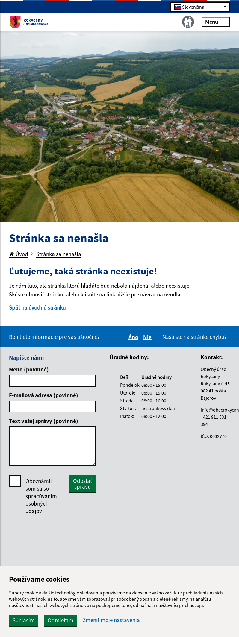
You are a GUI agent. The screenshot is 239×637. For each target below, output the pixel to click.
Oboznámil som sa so (41, 496)
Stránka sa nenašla (58, 253)
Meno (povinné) (29, 369)
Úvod (18, 253)
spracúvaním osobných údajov (41, 503)
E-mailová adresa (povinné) (43, 395)
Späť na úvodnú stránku (37, 307)
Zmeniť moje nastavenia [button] (111, 620)
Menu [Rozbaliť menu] (215, 21)
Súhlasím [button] (24, 620)
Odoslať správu (82, 483)
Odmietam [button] (60, 620)
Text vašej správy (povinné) (43, 420)
